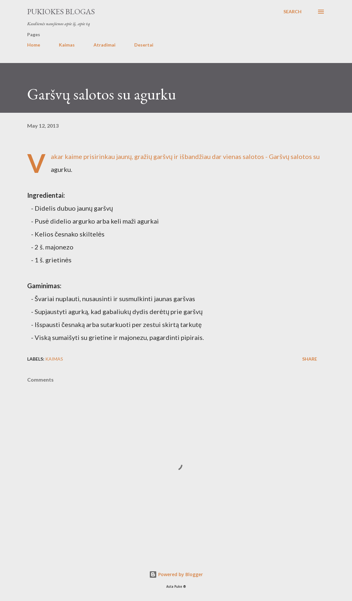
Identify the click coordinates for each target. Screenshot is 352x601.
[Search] (292, 12)
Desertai (143, 44)
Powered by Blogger (176, 574)
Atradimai (105, 44)
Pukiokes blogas (61, 11)
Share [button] (309, 359)
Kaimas (67, 44)
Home (33, 44)
